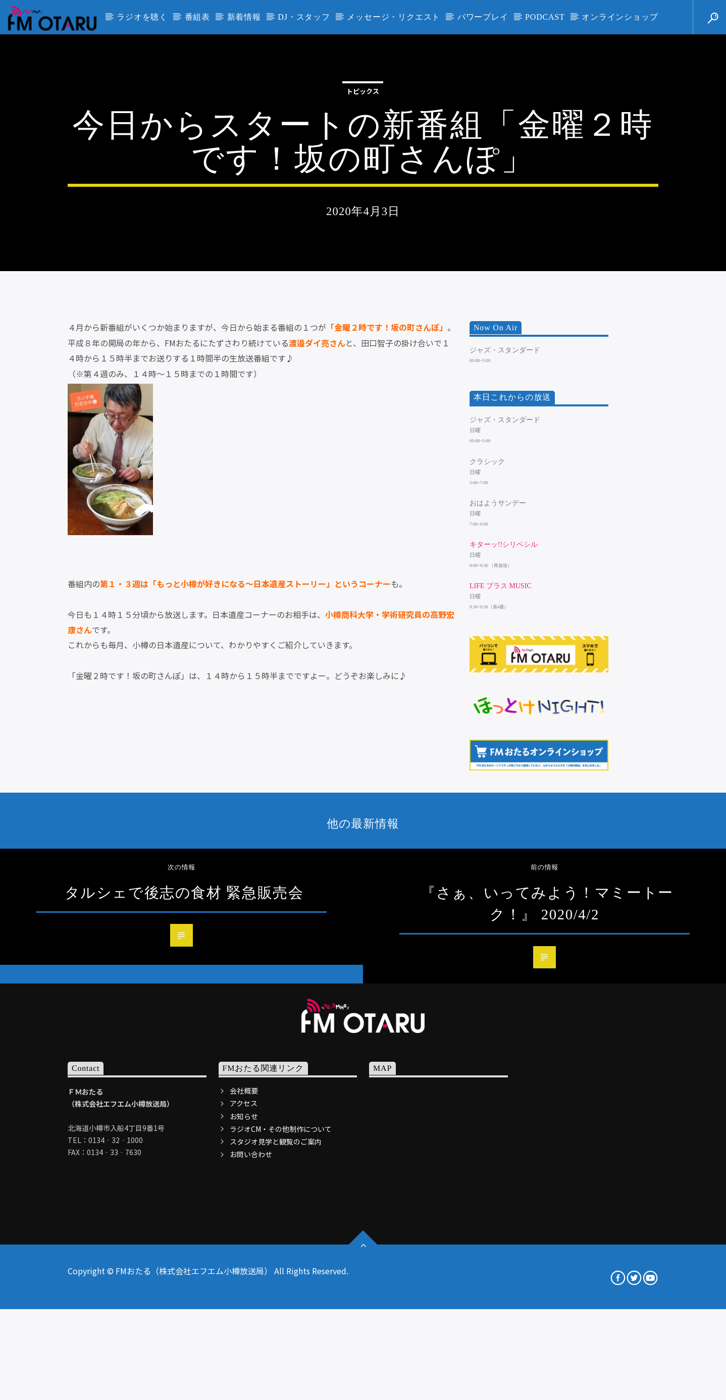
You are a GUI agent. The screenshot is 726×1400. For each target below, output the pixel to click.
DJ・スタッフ (304, 17)
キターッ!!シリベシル (504, 827)
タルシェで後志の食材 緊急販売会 (184, 1175)
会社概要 (244, 1373)
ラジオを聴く (142, 17)
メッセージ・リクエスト (393, 17)
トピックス (362, 220)
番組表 (197, 17)
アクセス (243, 1385)
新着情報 (244, 17)
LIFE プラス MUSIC (501, 868)
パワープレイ (482, 17)
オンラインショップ (620, 17)
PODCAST (545, 17)
